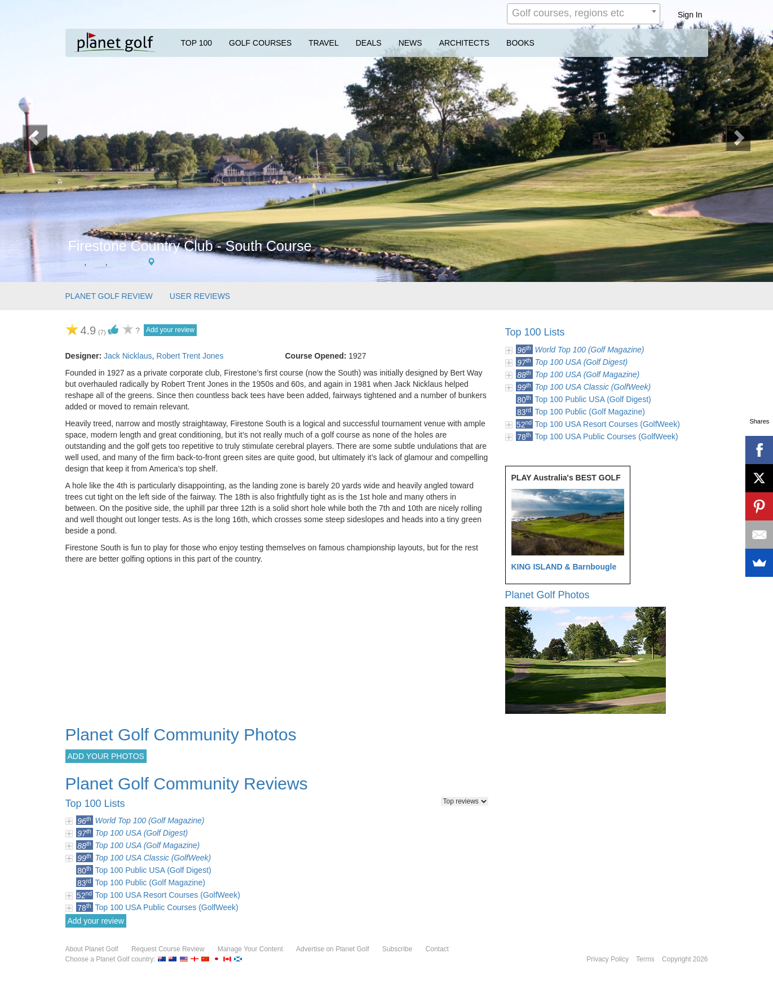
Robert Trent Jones (189, 355)
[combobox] (583, 13)
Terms (645, 959)
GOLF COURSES (260, 42)
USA (76, 262)
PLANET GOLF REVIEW (109, 296)
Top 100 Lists (535, 332)
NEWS (410, 42)
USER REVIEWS (200, 296)
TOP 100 (197, 42)
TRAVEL (323, 42)
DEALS (369, 42)
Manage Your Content (250, 949)
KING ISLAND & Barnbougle (564, 566)
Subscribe (397, 949)
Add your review (170, 330)
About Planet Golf (91, 949)
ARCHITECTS (464, 42)
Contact (437, 949)
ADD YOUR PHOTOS (106, 756)
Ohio (97, 262)
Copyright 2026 (685, 959)
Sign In (690, 14)
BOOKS (520, 42)
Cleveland (126, 262)
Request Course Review (167, 949)
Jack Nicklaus (128, 355)
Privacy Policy (607, 959)
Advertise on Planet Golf (332, 949)
